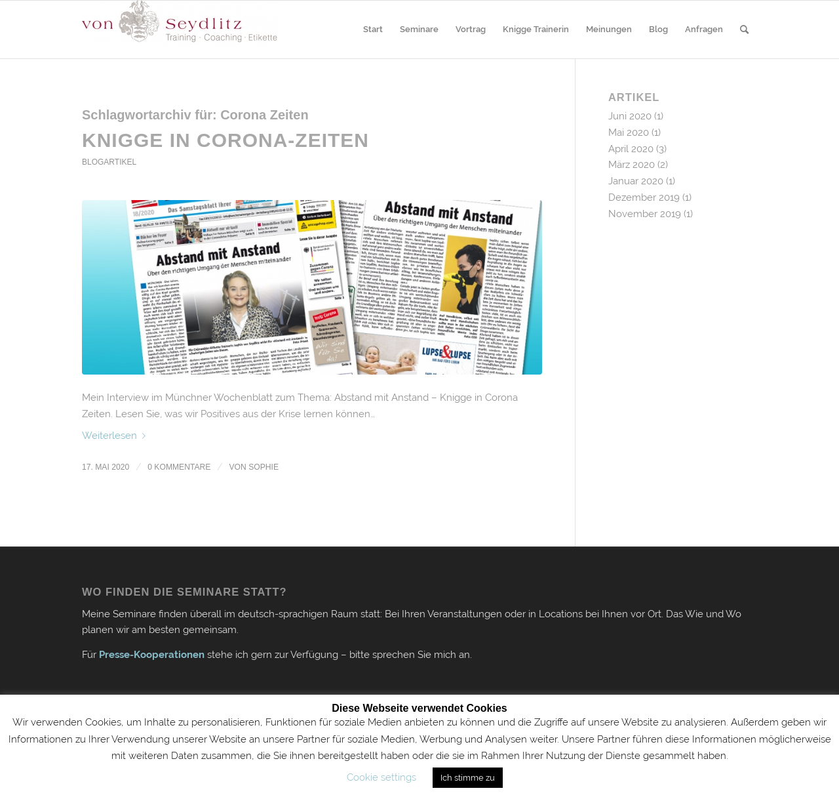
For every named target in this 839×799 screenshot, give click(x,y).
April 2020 (631, 149)
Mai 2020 (628, 132)
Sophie (263, 467)
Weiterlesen (116, 435)
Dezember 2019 (644, 197)
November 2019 (644, 214)
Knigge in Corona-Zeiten (225, 140)
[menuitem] (373, 29)
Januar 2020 (635, 181)
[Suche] (744, 29)
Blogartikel (109, 162)
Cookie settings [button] (381, 777)
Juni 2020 (630, 116)
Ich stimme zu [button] (467, 778)
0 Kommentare (178, 467)
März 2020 (631, 165)
